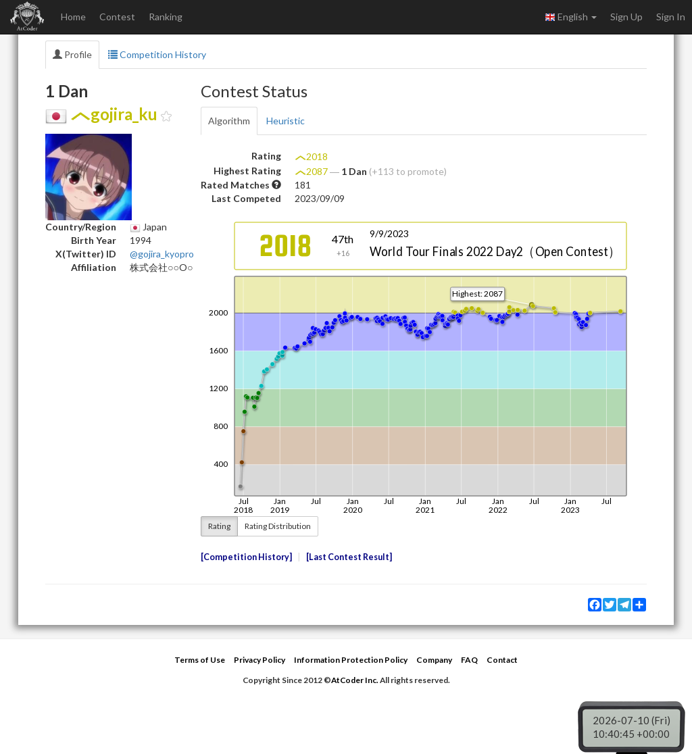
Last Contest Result (349, 557)
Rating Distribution (278, 526)
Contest (117, 16)
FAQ (469, 660)
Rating (219, 526)
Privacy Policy (259, 660)
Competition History (157, 54)
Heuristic (285, 120)
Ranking (165, 16)
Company (434, 660)
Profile (72, 54)
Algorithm (229, 120)
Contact (502, 660)
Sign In (670, 16)
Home (73, 16)
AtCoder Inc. (354, 680)
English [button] (571, 17)
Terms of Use (199, 660)
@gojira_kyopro (162, 253)
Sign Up (626, 16)
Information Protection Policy (350, 660)
